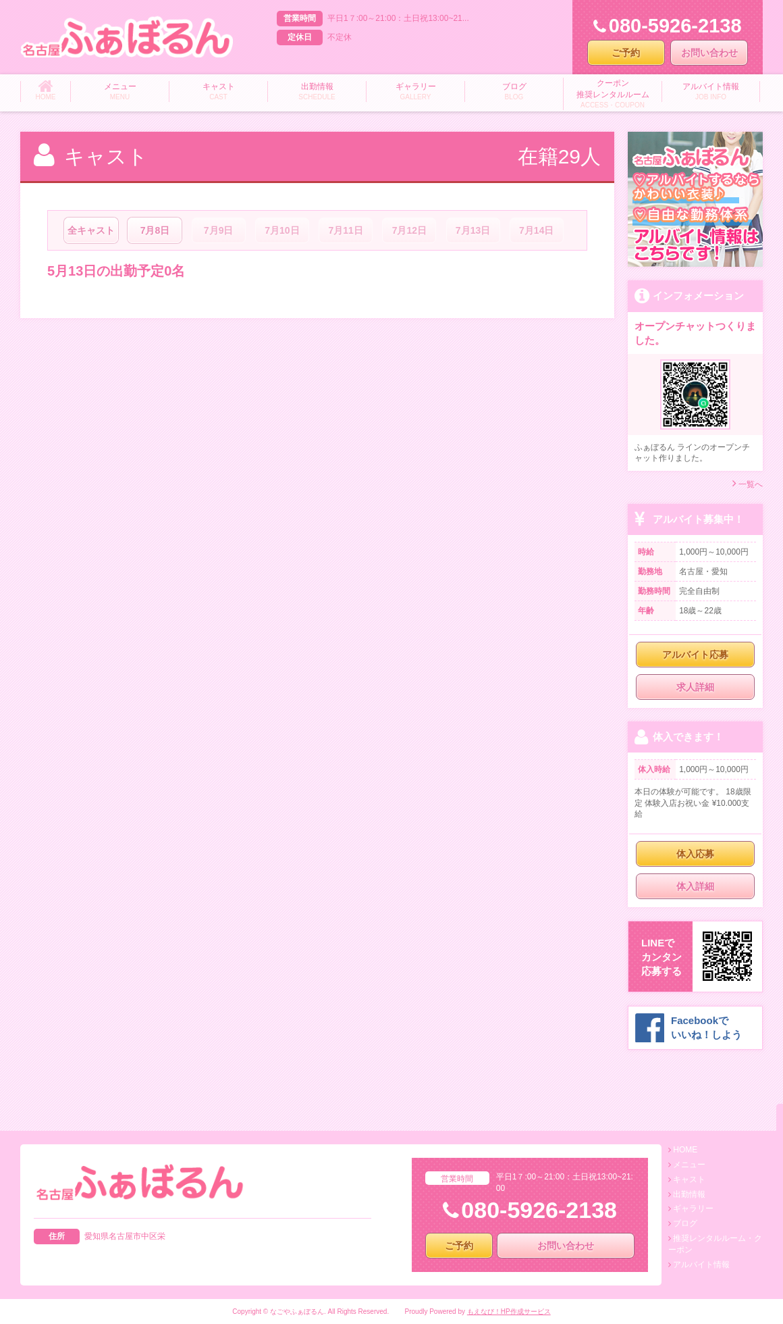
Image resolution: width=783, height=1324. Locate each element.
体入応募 (695, 853)
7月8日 (155, 230)
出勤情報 (689, 1194)
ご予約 (626, 52)
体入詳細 (695, 886)
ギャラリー (693, 1208)
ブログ (685, 1223)
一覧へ (747, 483)
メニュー (689, 1164)
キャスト (689, 1179)
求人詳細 (695, 687)
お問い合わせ (709, 52)
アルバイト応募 (695, 654)
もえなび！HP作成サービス (509, 1311)
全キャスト (91, 230)
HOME (685, 1149)
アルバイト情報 (701, 1264)
